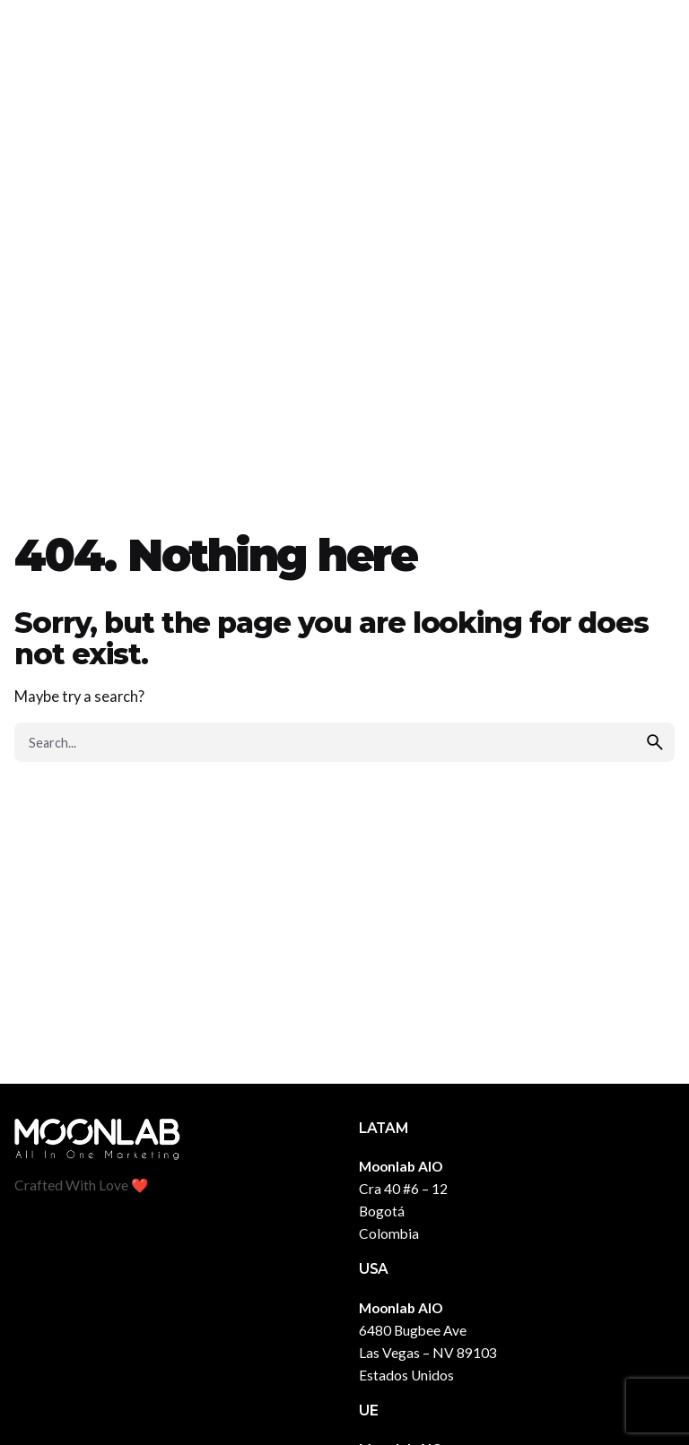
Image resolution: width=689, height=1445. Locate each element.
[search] (655, 742)
